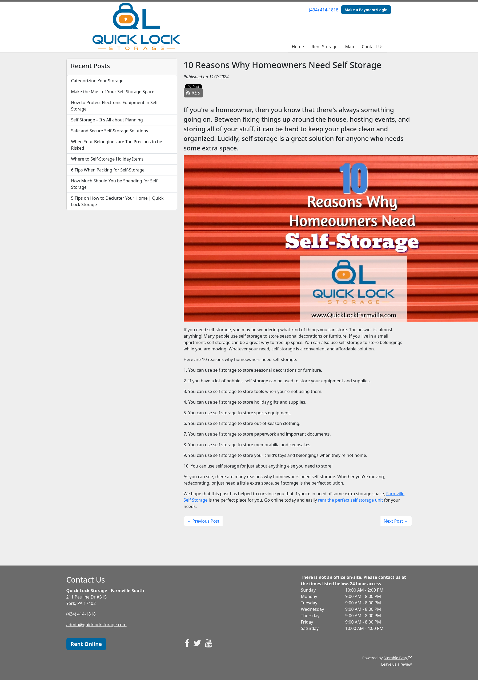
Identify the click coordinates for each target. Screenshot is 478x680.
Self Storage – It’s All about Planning (107, 120)
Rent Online (86, 644)
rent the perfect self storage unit (350, 500)
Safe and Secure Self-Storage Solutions (109, 131)
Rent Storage (325, 47)
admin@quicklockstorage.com (96, 625)
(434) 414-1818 (323, 10)
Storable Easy (398, 657)
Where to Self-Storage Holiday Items (107, 159)
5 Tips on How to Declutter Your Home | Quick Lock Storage (117, 201)
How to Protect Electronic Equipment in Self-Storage (115, 106)
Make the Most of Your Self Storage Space (112, 92)
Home (298, 47)
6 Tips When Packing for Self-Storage (108, 170)
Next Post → (396, 521)
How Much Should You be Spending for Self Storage (114, 184)
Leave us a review (396, 664)
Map (349, 47)
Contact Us (372, 47)
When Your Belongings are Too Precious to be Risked (116, 145)
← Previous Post (203, 521)
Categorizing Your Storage (97, 81)
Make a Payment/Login (365, 9)
